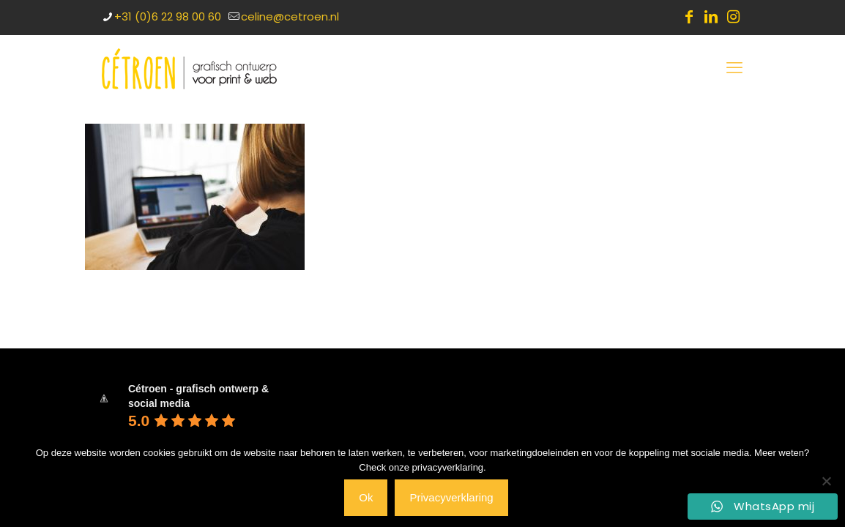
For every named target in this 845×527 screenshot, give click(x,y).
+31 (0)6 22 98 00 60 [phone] (167, 16)
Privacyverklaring (451, 497)
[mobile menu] (734, 68)
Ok (366, 497)
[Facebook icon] (689, 17)
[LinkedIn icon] (711, 17)
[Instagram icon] (733, 17)
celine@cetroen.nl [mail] (290, 16)
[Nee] (826, 481)
